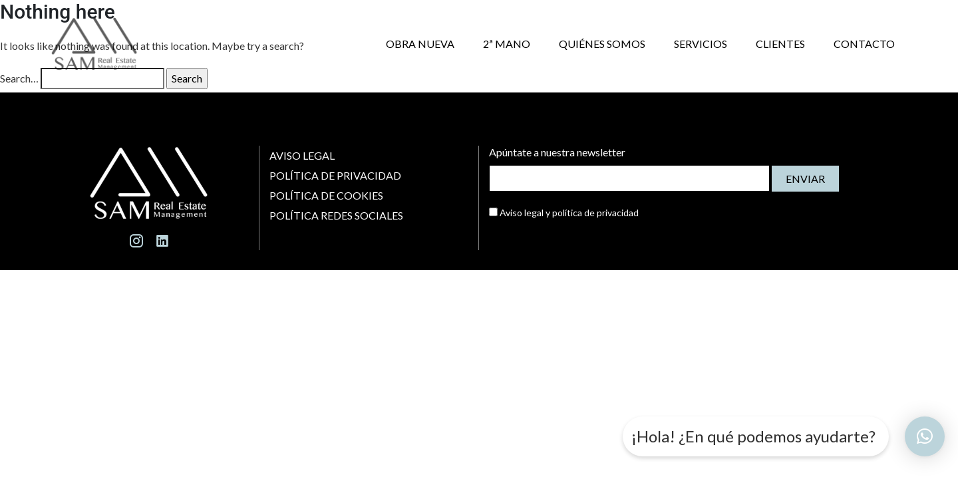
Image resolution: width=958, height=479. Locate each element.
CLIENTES (780, 43)
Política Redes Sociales (337, 215)
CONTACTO (864, 43)
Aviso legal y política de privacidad (564, 212)
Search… (19, 78)
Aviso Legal (302, 155)
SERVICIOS (700, 43)
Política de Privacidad (335, 175)
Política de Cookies (326, 195)
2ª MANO (506, 43)
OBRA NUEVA (420, 43)
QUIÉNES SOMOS (602, 43)
